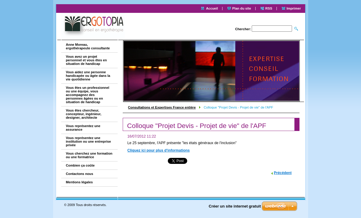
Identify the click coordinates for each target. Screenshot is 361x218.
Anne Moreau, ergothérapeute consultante (88, 46)
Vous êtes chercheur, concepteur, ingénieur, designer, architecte (84, 114)
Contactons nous (79, 174)
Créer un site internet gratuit (235, 206)
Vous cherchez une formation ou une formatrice (89, 155)
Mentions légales (79, 182)
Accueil (212, 8)
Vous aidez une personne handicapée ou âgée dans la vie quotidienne (88, 75)
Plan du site (241, 8)
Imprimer (294, 8)
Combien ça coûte (80, 165)
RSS (268, 8)
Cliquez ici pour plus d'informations (158, 150)
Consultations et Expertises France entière (162, 107)
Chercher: (243, 29)
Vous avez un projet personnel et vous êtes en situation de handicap (86, 60)
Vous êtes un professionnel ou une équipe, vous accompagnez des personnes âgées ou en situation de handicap (87, 95)
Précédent (283, 173)
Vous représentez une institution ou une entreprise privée (88, 141)
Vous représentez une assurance (83, 127)
